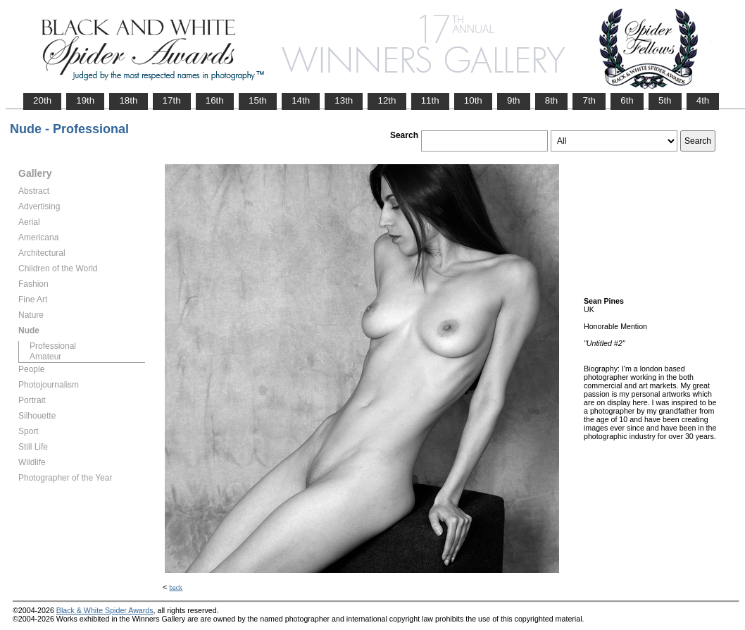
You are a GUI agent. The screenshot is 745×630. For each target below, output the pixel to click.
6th (627, 100)
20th (42, 100)
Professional (53, 346)
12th (386, 100)
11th (430, 100)
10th (473, 100)
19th (85, 100)
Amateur (45, 357)
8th (551, 100)
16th (215, 100)
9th (513, 100)
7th (589, 100)
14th (301, 100)
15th (258, 100)
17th (172, 100)
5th (665, 100)
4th (703, 100)
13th (344, 100)
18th (128, 100)
